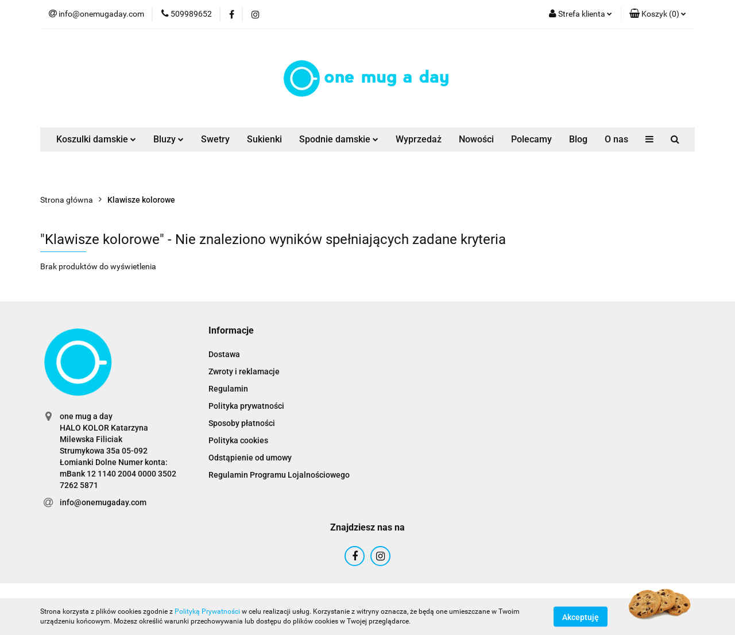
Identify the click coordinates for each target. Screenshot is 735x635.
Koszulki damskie (96, 139)
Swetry (215, 139)
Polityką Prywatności (207, 611)
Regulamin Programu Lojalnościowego (279, 474)
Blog (578, 139)
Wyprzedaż (419, 139)
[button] (658, 14)
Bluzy (168, 139)
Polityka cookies (238, 440)
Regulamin (228, 388)
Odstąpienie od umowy (250, 457)
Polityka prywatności (246, 406)
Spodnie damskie (338, 139)
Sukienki (264, 139)
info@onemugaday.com (103, 502)
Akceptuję (580, 616)
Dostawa (224, 354)
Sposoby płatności (241, 423)
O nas (616, 139)
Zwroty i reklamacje (244, 371)
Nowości (476, 139)
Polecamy (531, 139)
